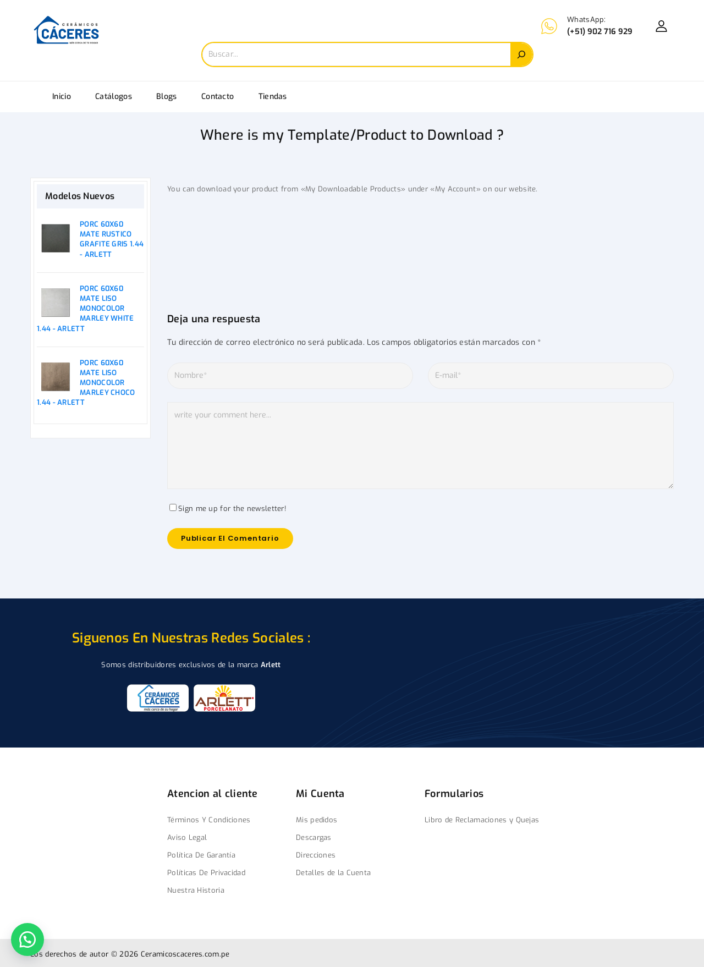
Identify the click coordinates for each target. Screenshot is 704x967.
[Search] (521, 54)
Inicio (61, 96)
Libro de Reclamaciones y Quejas (482, 820)
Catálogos (113, 96)
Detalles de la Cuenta (333, 872)
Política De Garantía (201, 855)
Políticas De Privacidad (206, 872)
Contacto (217, 96)
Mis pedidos (316, 820)
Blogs (166, 96)
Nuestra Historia (195, 890)
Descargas (314, 837)
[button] (27, 939)
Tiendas (272, 96)
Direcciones (316, 855)
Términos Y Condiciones (209, 820)
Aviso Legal (187, 837)
